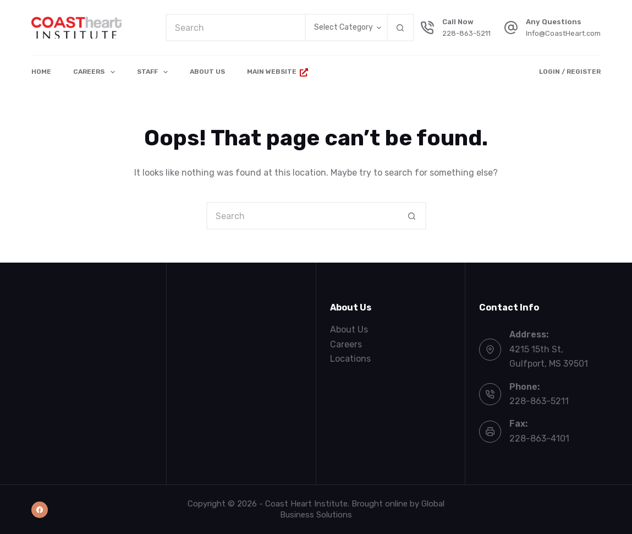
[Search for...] (235, 27)
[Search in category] (346, 27)
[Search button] (400, 27)
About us (207, 71)
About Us (349, 329)
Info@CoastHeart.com (563, 33)
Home (41, 71)
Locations (350, 358)
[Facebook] (39, 510)
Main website (277, 72)
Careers (96, 72)
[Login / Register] (570, 72)
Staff (154, 72)
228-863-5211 (466, 33)
